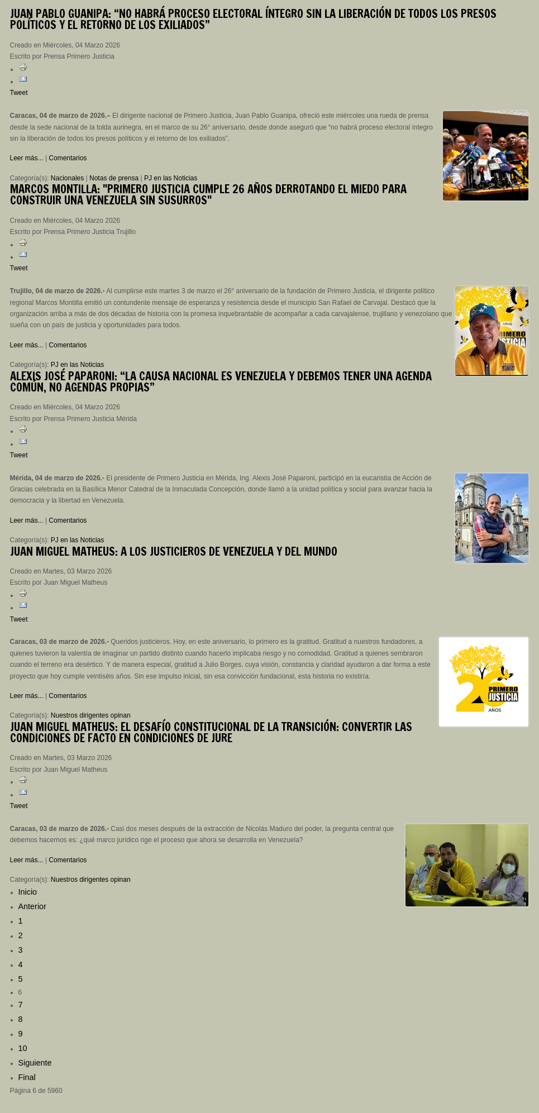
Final (27, 1077)
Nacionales (67, 178)
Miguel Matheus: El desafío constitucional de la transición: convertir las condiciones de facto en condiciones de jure (211, 732)
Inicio (27, 891)
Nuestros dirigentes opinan (91, 715)
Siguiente (35, 1062)
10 (22, 1048)
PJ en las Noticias (170, 178)
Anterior (32, 906)
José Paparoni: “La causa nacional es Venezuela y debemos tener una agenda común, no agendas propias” (221, 381)
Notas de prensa (114, 178)
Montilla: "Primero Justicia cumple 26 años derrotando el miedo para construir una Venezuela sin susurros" (208, 194)
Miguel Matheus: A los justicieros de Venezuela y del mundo (173, 551)
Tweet (19, 93)
